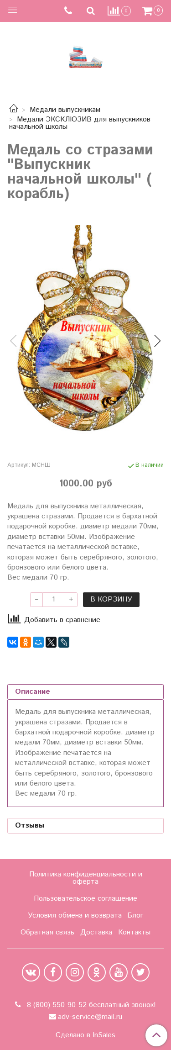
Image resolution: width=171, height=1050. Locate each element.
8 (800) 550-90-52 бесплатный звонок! (90, 1005)
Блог (135, 915)
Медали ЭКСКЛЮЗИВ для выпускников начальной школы (79, 123)
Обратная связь (47, 932)
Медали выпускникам (65, 110)
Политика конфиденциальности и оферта (85, 878)
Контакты (134, 932)
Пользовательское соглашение (85, 898)
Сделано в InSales (85, 1035)
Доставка (96, 932)
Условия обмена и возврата (75, 915)
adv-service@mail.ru (90, 1017)
